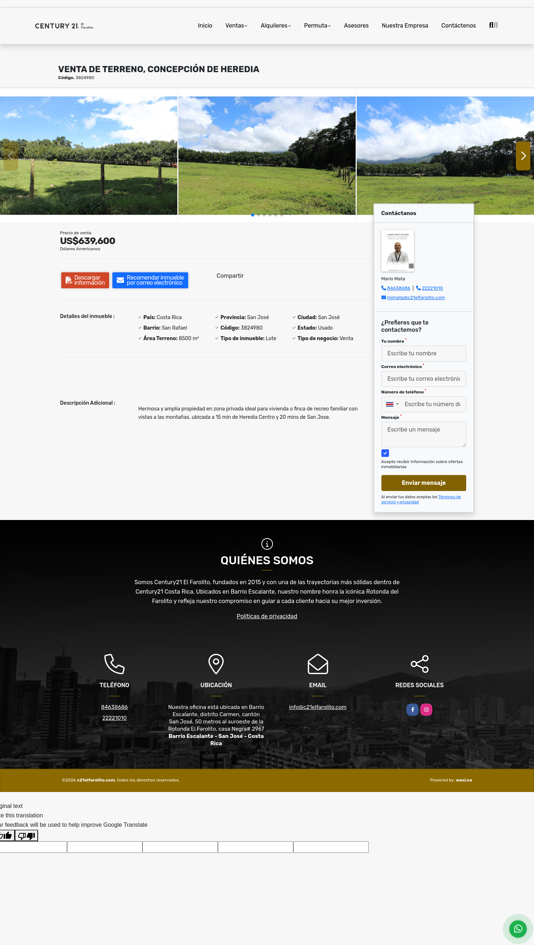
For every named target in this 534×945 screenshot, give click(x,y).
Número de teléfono (403, 392)
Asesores (356, 25)
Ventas (234, 25)
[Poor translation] (26, 835)
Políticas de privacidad (267, 616)
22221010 (432, 288)
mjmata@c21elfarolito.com (416, 297)
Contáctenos (458, 25)
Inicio (205, 25)
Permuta (315, 25)
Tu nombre (394, 341)
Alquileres (274, 25)
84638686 (398, 288)
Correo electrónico (403, 366)
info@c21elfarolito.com (318, 707)
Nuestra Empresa (405, 25)
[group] (88, 155)
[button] (252, 215)
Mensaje (391, 417)
